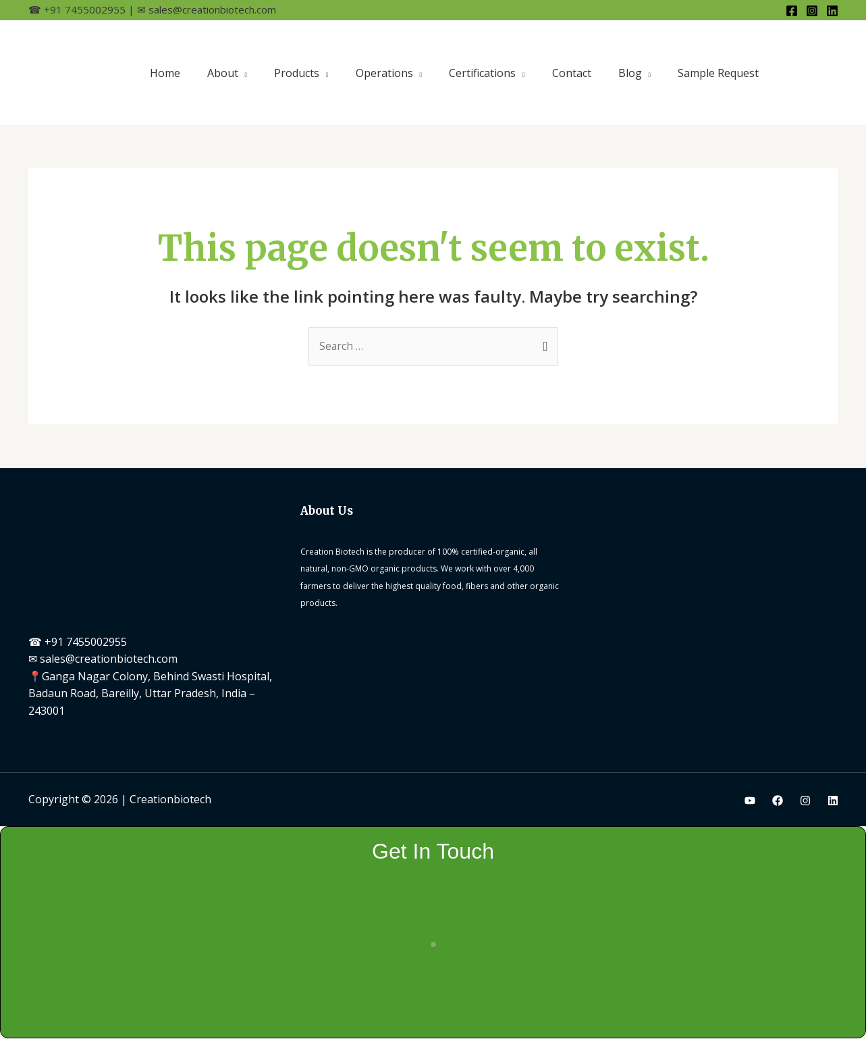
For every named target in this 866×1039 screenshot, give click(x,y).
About (222, 73)
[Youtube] (750, 801)
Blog (630, 73)
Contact (571, 73)
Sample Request (718, 73)
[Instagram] (812, 11)
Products (296, 73)
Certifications (482, 73)
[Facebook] (792, 11)
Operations (384, 73)
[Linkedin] (832, 11)
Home (165, 73)
